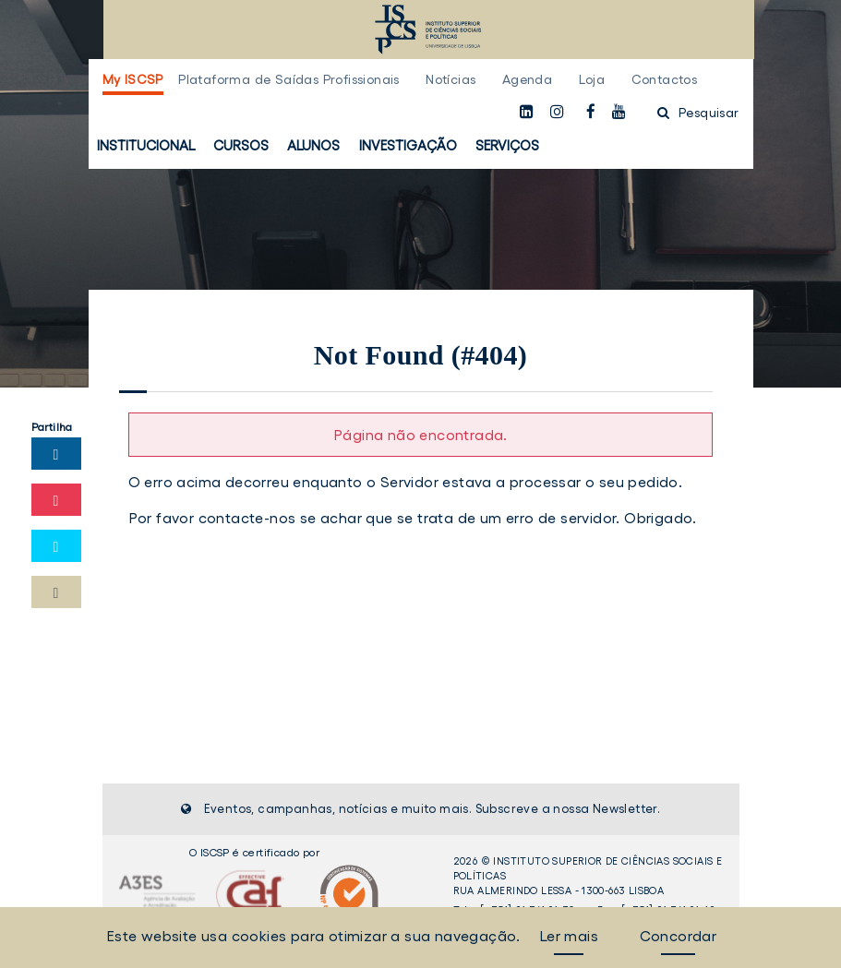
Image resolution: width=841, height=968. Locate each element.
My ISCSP (132, 79)
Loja (592, 79)
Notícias (450, 79)
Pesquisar (698, 112)
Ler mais (568, 935)
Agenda (527, 79)
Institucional (146, 145)
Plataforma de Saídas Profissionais (289, 79)
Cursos (241, 145)
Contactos (664, 79)
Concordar (678, 935)
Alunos (313, 145)
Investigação (408, 145)
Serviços (507, 145)
